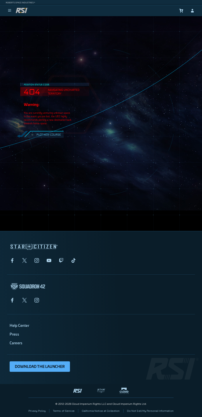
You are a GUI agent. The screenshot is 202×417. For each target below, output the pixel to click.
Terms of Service (64, 410)
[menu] (9, 10)
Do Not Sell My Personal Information (150, 410)
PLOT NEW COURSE (45, 134)
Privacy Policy (37, 410)
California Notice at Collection (101, 410)
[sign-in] (192, 10)
